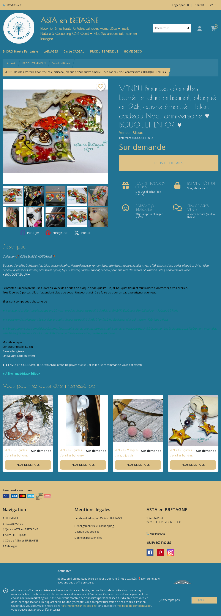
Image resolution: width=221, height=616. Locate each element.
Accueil (11, 63)
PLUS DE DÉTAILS (168, 163)
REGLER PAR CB (13, 524)
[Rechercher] (188, 28)
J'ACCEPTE (204, 600)
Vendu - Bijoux (61, 63)
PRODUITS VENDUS (34, 63)
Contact (199, 5)
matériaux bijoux (27, 373)
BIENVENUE (11, 518)
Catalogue (10, 546)
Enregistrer (57, 232)
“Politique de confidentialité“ (134, 606)
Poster (82, 232)
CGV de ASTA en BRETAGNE (20, 540)
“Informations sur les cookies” (79, 606)
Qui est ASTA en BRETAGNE (20, 529)
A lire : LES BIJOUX (14, 535)
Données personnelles (88, 538)
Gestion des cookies (86, 532)
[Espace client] (199, 28)
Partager (30, 232)
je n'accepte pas (170, 600)
